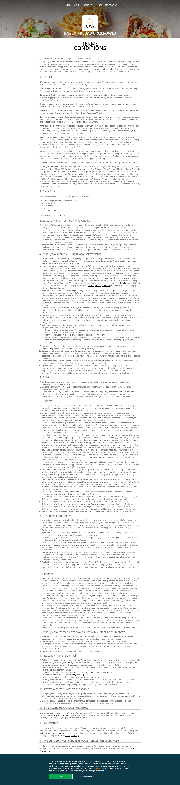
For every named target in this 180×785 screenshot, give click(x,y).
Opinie (77, 5)
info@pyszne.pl (58, 215)
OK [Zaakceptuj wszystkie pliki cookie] (61, 777)
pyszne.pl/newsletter (61, 733)
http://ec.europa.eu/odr (58, 715)
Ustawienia (96, 768)
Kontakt (88, 5)
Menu (68, 5)
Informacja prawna (106, 5)
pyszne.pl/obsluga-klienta (98, 285)
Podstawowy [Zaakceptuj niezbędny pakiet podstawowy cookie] (86, 777)
